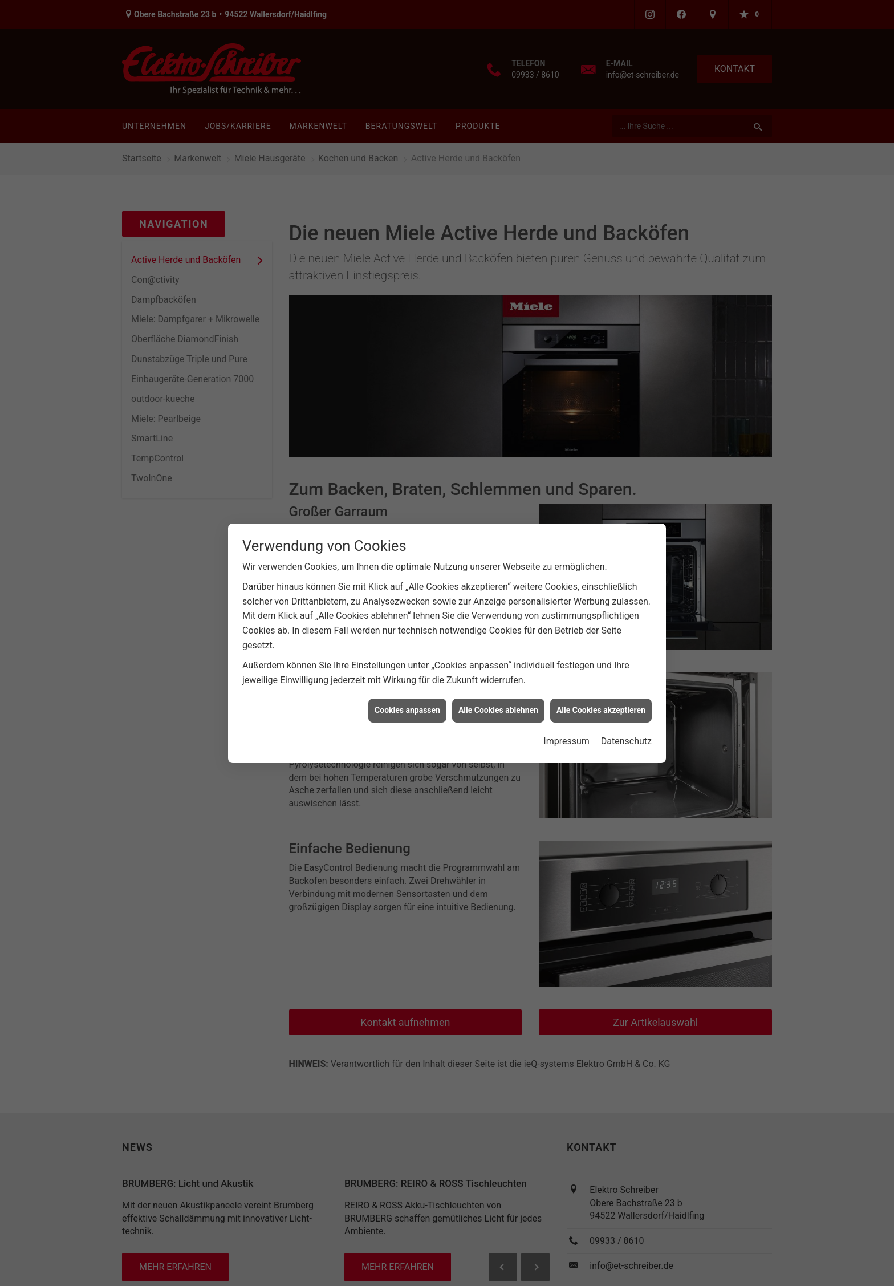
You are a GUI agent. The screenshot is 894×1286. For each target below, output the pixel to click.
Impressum (566, 729)
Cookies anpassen (407, 698)
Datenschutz (626, 729)
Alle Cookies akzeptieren (600, 698)
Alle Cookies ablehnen (498, 698)
